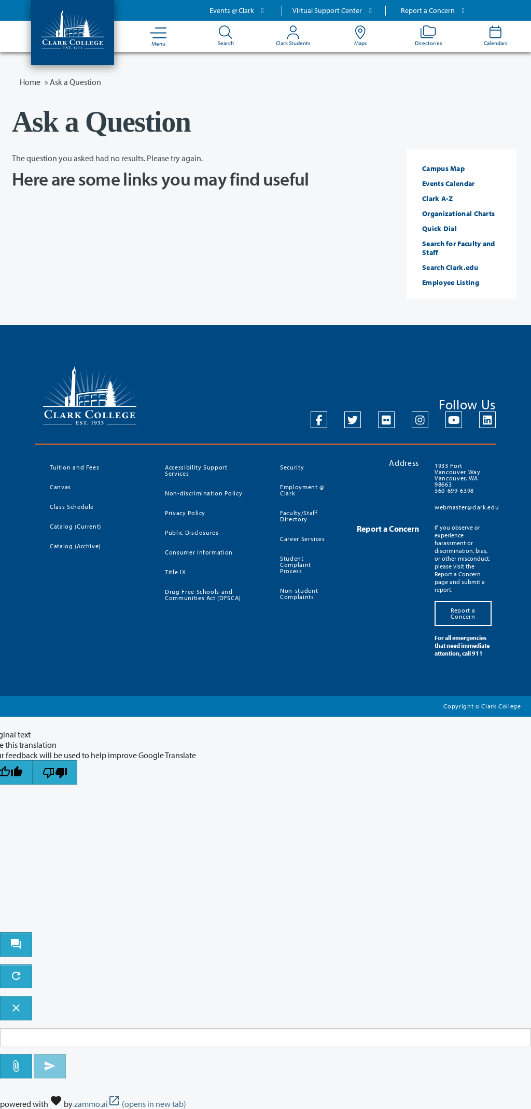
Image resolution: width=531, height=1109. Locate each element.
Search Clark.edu (450, 267)
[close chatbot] (16, 1008)
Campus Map (443, 168)
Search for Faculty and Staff (458, 248)
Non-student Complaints (299, 594)
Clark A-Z (437, 198)
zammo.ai (130, 1104)
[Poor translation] (55, 772)
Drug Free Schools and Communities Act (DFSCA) (203, 595)
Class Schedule (72, 506)
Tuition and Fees (74, 467)
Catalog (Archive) (75, 546)
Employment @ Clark (302, 490)
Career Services (302, 539)
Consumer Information (199, 552)
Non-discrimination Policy (203, 493)
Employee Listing (450, 282)
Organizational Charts (458, 213)
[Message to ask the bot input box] (265, 1037)
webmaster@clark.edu (467, 507)
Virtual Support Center (333, 10)
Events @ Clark (238, 10)
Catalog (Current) (75, 526)
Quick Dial (439, 228)
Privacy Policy (185, 513)
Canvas (60, 487)
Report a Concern (434, 10)
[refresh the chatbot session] (16, 976)
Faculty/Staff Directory (298, 516)
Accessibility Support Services (196, 470)
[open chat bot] (16, 944)
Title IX (175, 572)
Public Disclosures (192, 532)
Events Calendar (448, 183)
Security (292, 467)
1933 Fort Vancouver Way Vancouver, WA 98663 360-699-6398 (457, 478)
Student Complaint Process (295, 564)
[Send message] (50, 1066)
